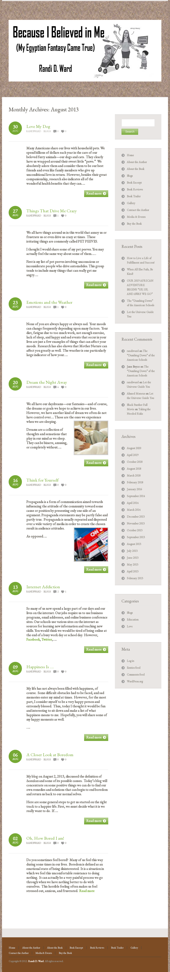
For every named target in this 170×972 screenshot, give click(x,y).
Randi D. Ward (36, 961)
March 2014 (133, 510)
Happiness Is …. (40, 667)
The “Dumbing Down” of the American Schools (141, 355)
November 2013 (136, 523)
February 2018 (135, 482)
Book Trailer (134, 196)
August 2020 (134, 448)
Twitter (46, 639)
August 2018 (134, 469)
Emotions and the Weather (49, 302)
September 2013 (136, 537)
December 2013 (136, 516)
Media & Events (136, 217)
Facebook (33, 639)
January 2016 (134, 489)
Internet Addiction (43, 587)
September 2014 (136, 496)
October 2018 (134, 462)
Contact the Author (138, 210)
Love (130, 626)
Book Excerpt (134, 182)
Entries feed (133, 668)
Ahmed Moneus (136, 393)
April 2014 (132, 503)
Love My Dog (38, 126)
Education (133, 619)
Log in (130, 661)
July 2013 (132, 551)
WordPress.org (135, 681)
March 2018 (133, 475)
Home (130, 155)
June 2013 (132, 558)
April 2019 (132, 455)
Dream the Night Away (46, 382)
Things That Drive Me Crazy (51, 211)
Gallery (131, 203)
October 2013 (134, 530)
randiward (33, 131)
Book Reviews (135, 189)
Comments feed (136, 674)
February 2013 (135, 578)
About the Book (135, 169)
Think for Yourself (42, 480)
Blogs (47, 131)
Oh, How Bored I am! (45, 838)
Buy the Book (134, 224)
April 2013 (132, 571)
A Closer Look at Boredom (49, 754)
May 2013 (132, 564)
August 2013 (134, 544)
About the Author (137, 162)
